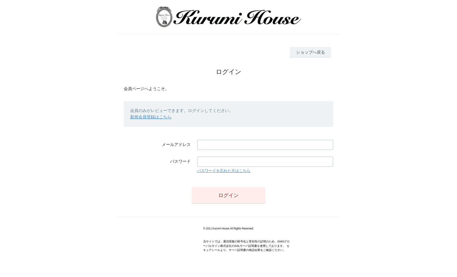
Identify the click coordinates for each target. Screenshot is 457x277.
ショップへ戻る (310, 52)
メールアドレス (176, 144)
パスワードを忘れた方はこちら (223, 170)
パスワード (180, 161)
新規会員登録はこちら (150, 117)
